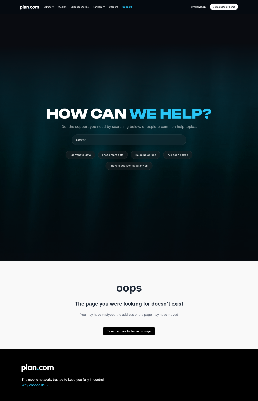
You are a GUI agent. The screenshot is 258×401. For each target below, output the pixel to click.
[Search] (130, 139)
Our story (49, 6)
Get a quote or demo (224, 6)
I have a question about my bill (129, 165)
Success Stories (80, 6)
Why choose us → (35, 385)
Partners (99, 6)
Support (127, 6)
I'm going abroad (146, 154)
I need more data (113, 154)
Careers (113, 6)
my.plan (62, 6)
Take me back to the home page (129, 331)
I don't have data (79, 154)
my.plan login (198, 7)
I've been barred (178, 154)
